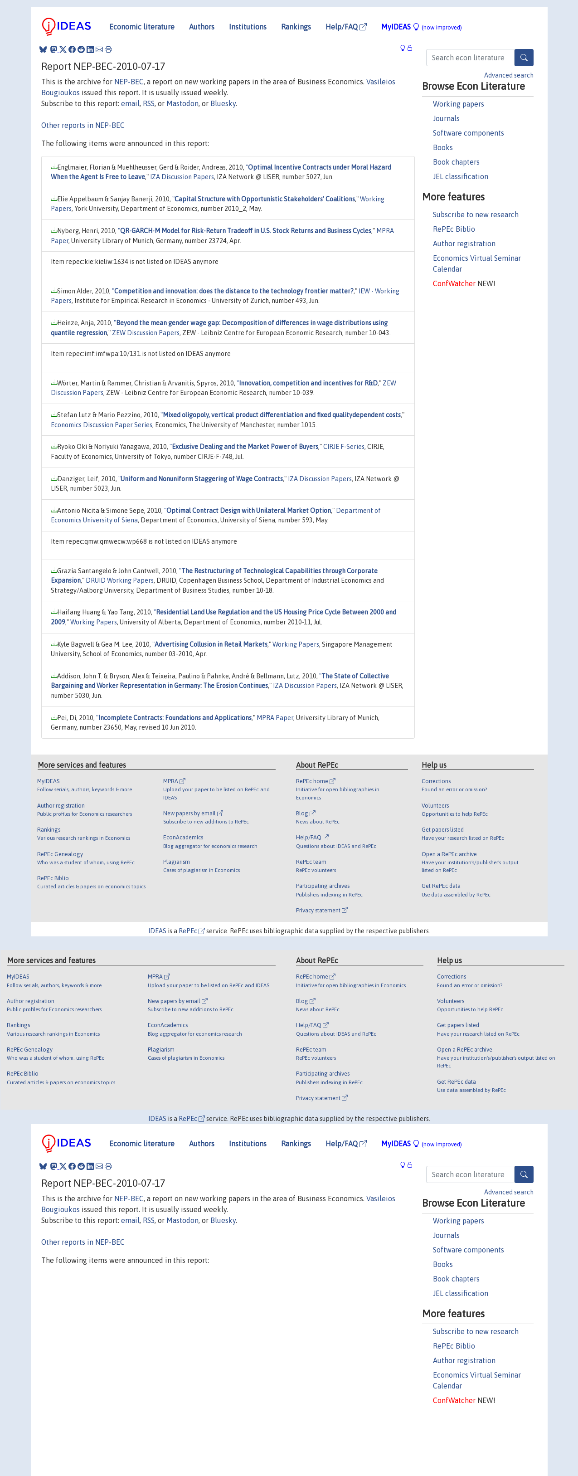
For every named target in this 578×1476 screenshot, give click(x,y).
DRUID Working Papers (120, 580)
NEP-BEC (129, 82)
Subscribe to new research (476, 214)
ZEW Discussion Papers (146, 332)
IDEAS (157, 931)
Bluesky (223, 103)
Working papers (458, 104)
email (130, 103)
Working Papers (93, 622)
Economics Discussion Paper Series (101, 425)
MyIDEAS (421, 27)
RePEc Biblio (454, 229)
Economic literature (142, 27)
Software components (468, 133)
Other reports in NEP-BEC (83, 125)
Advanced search (509, 75)
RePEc (192, 931)
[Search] (524, 57)
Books (443, 147)
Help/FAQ (346, 27)
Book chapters (456, 162)
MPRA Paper (275, 717)
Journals (446, 118)
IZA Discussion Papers (182, 176)
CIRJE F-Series (343, 446)
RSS (149, 103)
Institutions (248, 27)
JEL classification (460, 176)
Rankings (296, 27)
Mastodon (182, 103)
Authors (201, 27)
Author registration (464, 243)
